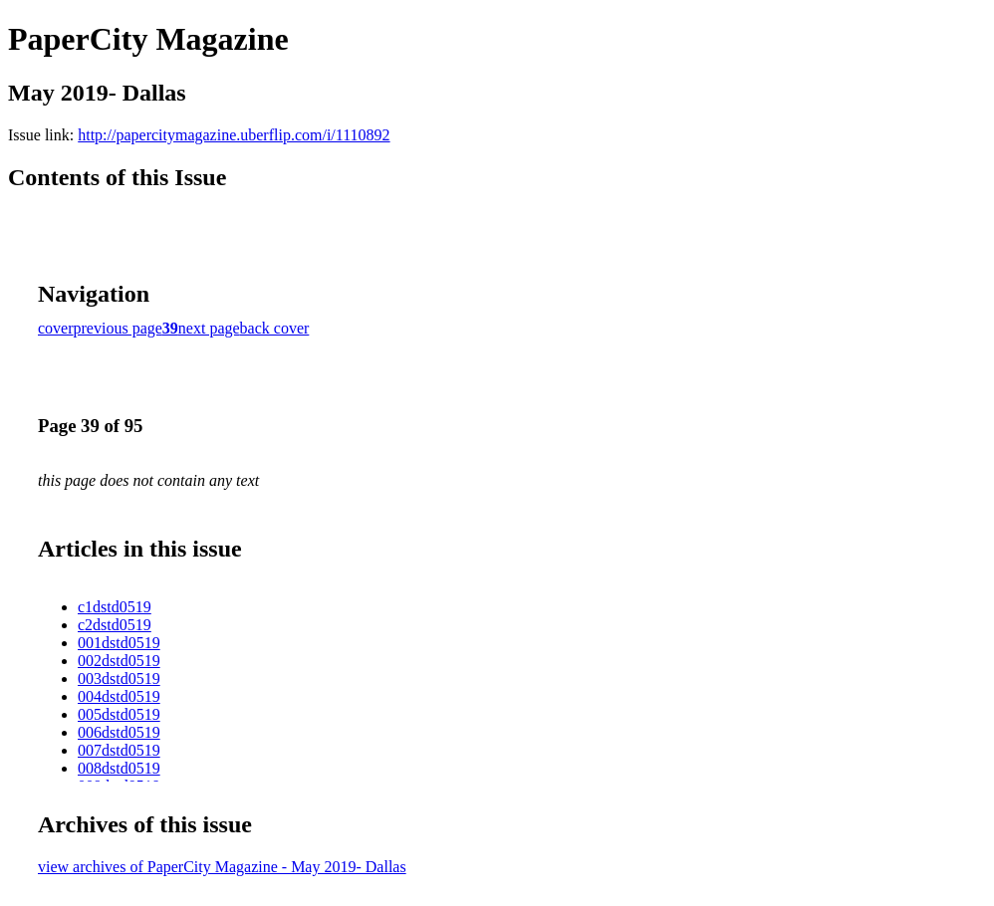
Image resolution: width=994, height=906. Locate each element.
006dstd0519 (119, 732)
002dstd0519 (119, 660)
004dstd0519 (119, 696)
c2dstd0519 (114, 624)
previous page (118, 328)
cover (56, 328)
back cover (275, 328)
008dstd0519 (119, 768)
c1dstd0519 (114, 606)
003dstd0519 (119, 678)
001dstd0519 (119, 642)
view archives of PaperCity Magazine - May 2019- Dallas (222, 866)
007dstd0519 (119, 750)
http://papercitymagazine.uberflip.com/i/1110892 (233, 134)
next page (209, 328)
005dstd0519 (119, 714)
